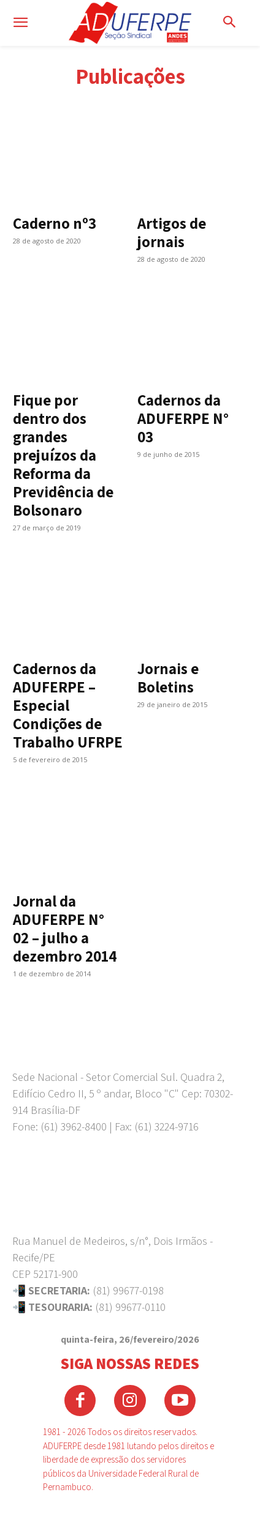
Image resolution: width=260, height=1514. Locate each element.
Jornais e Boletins (168, 677)
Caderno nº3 (54, 223)
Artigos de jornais (171, 232)
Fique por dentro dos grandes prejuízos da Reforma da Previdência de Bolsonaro (63, 455)
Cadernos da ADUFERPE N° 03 (183, 418)
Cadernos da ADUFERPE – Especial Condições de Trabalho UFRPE (68, 705)
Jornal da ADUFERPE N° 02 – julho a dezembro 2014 (65, 928)
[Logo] (130, 23)
